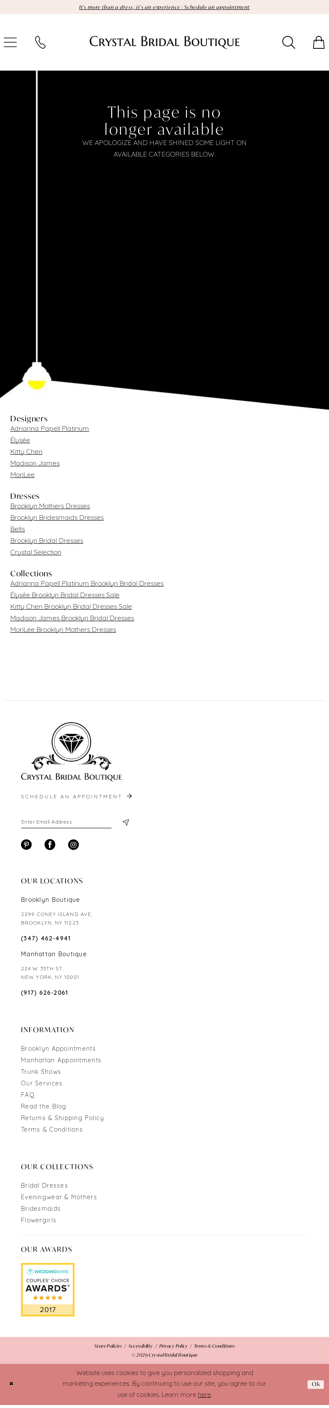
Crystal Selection (35, 553)
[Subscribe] (125, 824)
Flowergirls (39, 1224)
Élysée (20, 441)
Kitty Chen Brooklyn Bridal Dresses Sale (71, 608)
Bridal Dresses (44, 1189)
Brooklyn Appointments (58, 1052)
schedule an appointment (77, 797)
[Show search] (289, 43)
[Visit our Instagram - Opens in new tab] (73, 847)
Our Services (42, 1087)
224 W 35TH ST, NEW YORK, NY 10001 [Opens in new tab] (50, 976)
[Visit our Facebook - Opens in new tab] (50, 847)
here (204, 1398)
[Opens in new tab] (48, 1292)
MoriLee (22, 476)
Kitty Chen (26, 453)
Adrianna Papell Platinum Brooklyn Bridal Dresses (87, 584)
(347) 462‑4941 (46, 942)
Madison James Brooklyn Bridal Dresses (72, 619)
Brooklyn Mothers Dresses (50, 507)
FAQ (28, 1098)
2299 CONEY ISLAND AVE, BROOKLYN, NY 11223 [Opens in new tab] (57, 922)
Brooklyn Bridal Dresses (46, 542)
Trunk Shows (41, 1075)
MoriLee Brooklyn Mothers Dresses (63, 631)
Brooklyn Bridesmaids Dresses (57, 519)
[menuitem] (40, 43)
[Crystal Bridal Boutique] (164, 43)
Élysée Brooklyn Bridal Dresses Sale (65, 596)
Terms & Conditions (52, 1133)
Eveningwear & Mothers (59, 1201)
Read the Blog (44, 1110)
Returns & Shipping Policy (62, 1121)
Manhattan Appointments (61, 1064)
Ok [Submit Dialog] (315, 1387)
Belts (17, 530)
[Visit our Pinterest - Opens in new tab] (26, 847)
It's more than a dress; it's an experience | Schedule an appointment (165, 7)
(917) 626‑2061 (45, 996)
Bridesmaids (41, 1212)
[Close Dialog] (12, 1387)
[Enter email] (74, 824)
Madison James (35, 464)
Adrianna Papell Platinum (49, 430)
